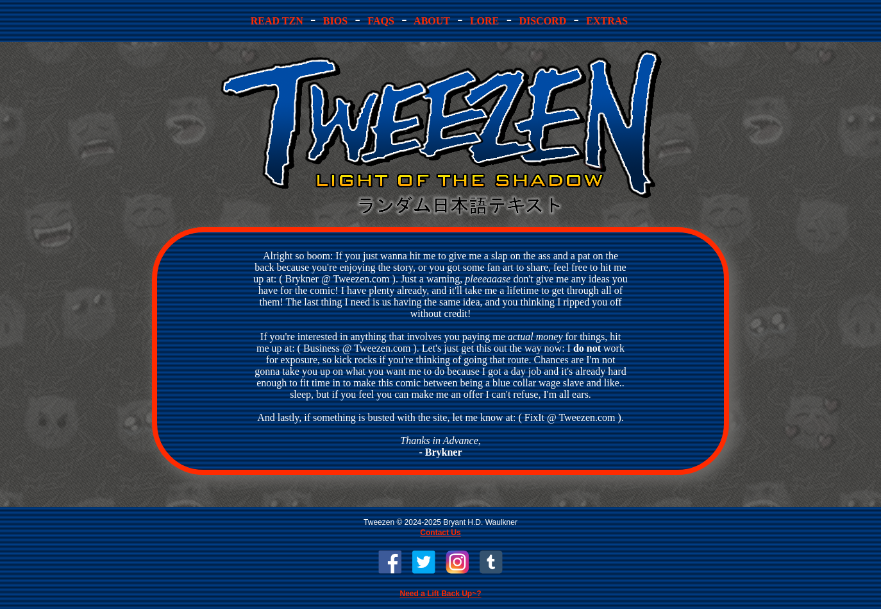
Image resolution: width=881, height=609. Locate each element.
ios (335, 20)
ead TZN (278, 20)
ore (484, 20)
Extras (606, 20)
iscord (542, 20)
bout (432, 20)
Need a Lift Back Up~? (440, 593)
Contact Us (440, 532)
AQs (381, 20)
